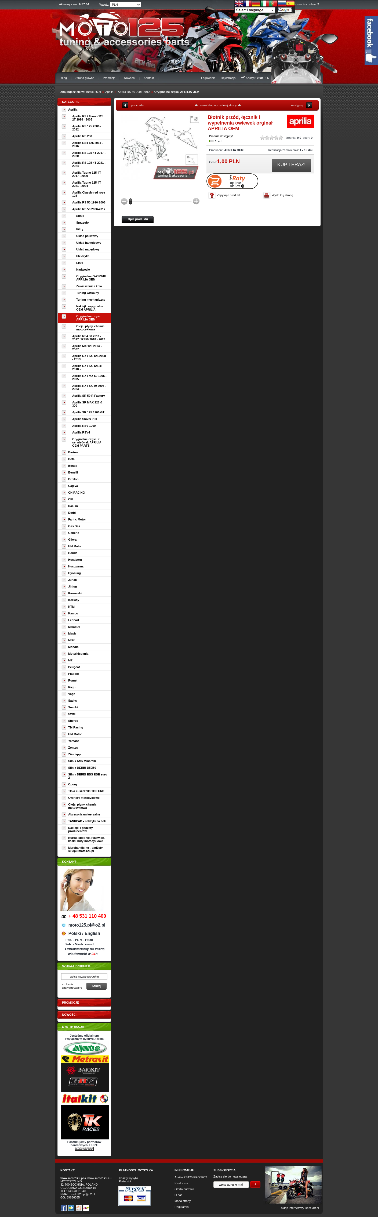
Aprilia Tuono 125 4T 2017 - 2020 (86, 174)
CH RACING (76, 492)
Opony (73, 784)
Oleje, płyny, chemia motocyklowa (90, 328)
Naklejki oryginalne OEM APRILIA (89, 308)
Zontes (73, 747)
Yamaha (73, 740)
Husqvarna (75, 566)
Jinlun (72, 586)
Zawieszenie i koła (89, 286)
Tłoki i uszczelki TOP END (86, 791)
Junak (72, 579)
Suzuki (73, 707)
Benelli (73, 472)
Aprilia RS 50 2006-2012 (134, 91)
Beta (71, 459)
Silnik (80, 215)
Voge (71, 693)
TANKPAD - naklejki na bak (87, 821)
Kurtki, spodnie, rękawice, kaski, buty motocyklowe (86, 839)
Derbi (72, 512)
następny (297, 105)
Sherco (73, 720)
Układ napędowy (88, 249)
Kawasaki (75, 593)
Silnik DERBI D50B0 (82, 767)
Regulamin (182, 1206)
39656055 (73, 1197)
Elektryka (82, 256)
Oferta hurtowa (184, 1189)
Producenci (182, 1183)
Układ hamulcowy (88, 242)
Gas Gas (74, 526)
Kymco (73, 613)
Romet (72, 680)
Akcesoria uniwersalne (84, 814)
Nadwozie (83, 269)
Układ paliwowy (87, 236)
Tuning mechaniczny (90, 299)
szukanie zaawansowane (72, 986)
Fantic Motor (77, 519)
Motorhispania (78, 653)
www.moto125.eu (99, 1178)
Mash (72, 633)
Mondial (73, 646)
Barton (73, 452)
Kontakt (149, 77)
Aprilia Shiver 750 (84, 419)
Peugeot (74, 667)
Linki (79, 262)
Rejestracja (228, 77)
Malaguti (74, 626)
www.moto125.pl (71, 1178)
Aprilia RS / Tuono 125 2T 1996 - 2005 (87, 118)
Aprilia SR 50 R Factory (88, 395)
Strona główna (84, 77)
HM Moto (74, 546)
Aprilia (109, 91)
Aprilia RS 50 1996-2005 (89, 202)
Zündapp (74, 754)
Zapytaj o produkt (228, 195)
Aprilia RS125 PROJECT (191, 1177)
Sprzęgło (82, 222)
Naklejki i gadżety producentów (80, 829)
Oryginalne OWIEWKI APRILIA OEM (91, 278)
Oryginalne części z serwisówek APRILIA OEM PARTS (86, 442)
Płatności (125, 1181)
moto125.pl (93, 91)
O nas (178, 1195)
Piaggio (73, 673)
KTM (71, 606)
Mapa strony (183, 1201)
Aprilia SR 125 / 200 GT (88, 412)
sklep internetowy (292, 1207)
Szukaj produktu (76, 966)
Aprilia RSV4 (81, 432)
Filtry (79, 229)
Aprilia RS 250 (82, 136)
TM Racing (75, 727)
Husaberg (75, 559)
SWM (71, 714)
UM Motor (75, 734)
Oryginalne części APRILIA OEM (176, 91)
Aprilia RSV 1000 (84, 425)
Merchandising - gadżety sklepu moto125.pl (85, 849)
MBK (71, 640)
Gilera (72, 539)
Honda (72, 553)
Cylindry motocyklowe (84, 797)
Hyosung (74, 573)
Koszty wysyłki (128, 1178)
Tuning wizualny (87, 292)
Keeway (73, 600)
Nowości (129, 77)
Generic (73, 532)
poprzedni (137, 105)
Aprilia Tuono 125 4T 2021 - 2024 (86, 184)
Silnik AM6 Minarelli (82, 761)
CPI (70, 499)
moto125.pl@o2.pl (83, 1194)
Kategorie (70, 101)
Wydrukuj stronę (282, 195)
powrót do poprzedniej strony (218, 105)
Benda (72, 465)
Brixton (73, 479)
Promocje (109, 77)
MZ (70, 660)
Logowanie (208, 77)
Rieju (71, 687)
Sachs (72, 700)
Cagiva (73, 485)
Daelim (73, 506)
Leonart (73, 620)
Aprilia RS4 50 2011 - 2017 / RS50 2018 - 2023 (88, 337)
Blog (64, 77)
